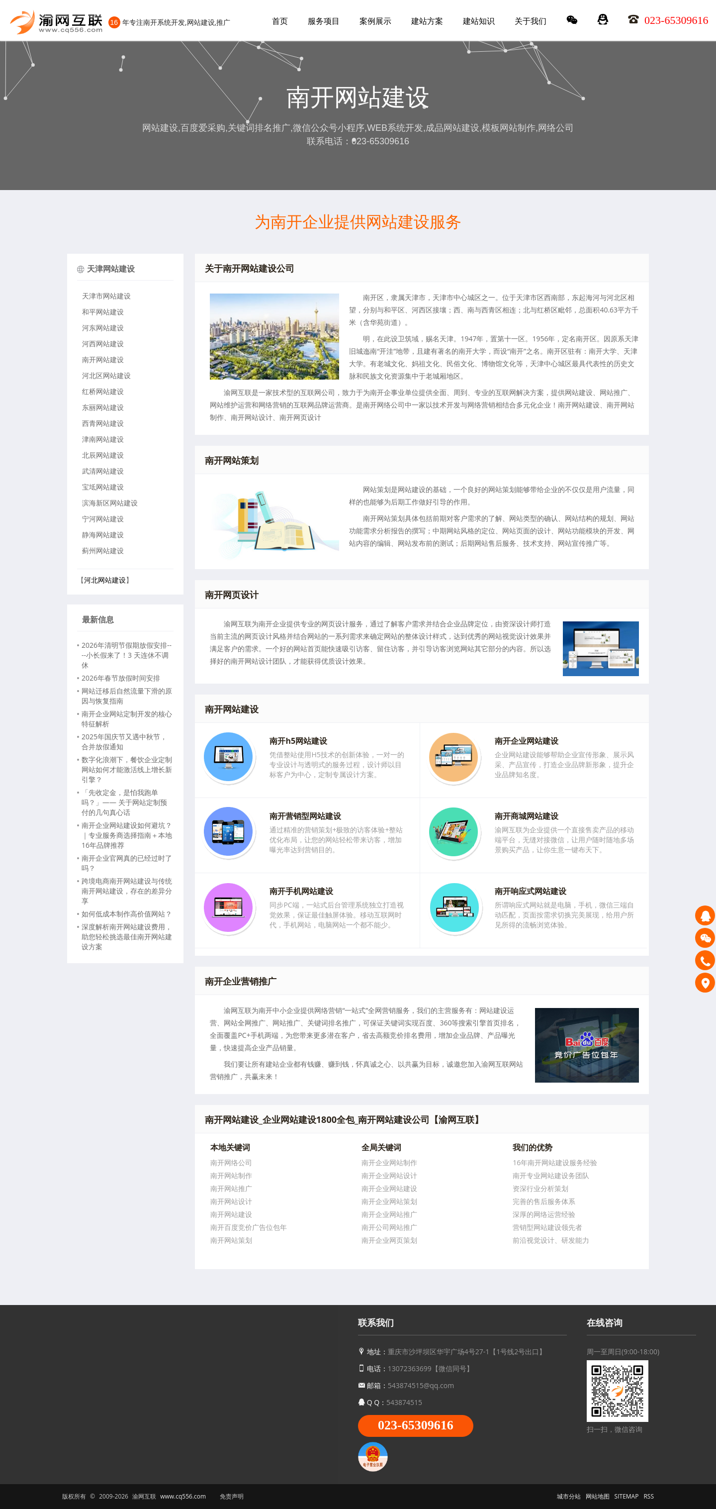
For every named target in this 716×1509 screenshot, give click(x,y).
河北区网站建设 (106, 375)
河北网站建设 (105, 580)
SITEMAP (627, 1496)
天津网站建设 (111, 268)
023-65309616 (415, 1425)
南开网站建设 (103, 359)
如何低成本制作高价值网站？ (127, 913)
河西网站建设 (103, 343)
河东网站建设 (103, 327)
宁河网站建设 (103, 518)
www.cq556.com (183, 1496)
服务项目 (324, 20)
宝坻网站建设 (103, 487)
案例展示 (375, 20)
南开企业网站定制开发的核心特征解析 (127, 718)
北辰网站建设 (103, 455)
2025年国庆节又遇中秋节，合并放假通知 (124, 741)
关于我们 (530, 20)
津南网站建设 (103, 439)
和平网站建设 (103, 311)
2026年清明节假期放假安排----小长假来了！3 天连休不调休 (127, 655)
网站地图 (598, 1496)
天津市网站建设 (106, 296)
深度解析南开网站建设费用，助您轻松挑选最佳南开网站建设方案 (127, 936)
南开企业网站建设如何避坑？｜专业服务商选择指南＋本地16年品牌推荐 (127, 835)
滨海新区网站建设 (110, 502)
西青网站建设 (103, 423)
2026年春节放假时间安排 (121, 678)
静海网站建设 (103, 534)
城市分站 (569, 1496)
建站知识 (479, 20)
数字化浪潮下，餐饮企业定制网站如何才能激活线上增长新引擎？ (127, 769)
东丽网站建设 (103, 407)
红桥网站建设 (103, 391)
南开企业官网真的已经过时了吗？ (127, 863)
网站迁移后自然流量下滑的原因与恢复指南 (127, 695)
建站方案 (427, 20)
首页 (280, 20)
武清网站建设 (103, 471)
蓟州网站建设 (103, 550)
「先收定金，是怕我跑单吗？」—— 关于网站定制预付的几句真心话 (124, 802)
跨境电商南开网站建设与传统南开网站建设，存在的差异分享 (127, 890)
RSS (648, 1496)
